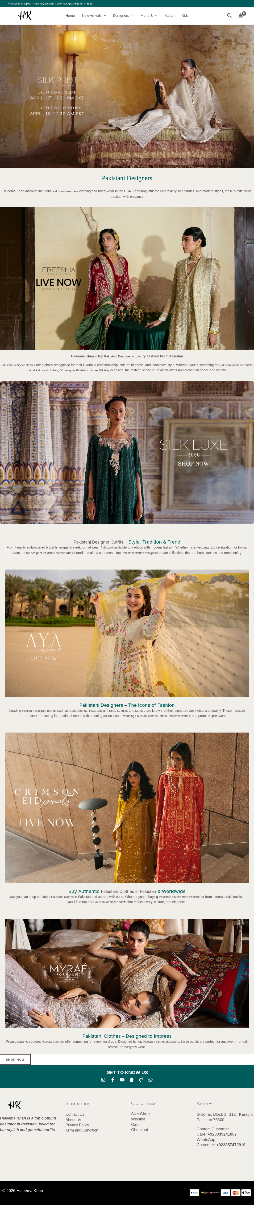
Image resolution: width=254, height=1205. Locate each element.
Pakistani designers (65, 191)
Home (70, 16)
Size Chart (140, 1114)
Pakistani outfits (110, 547)
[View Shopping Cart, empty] (241, 16)
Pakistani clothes (60, 897)
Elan (121, 710)
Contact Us (75, 1115)
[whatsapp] (150, 1080)
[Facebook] (112, 1080)
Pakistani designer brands (42, 710)
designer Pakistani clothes (88, 370)
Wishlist (138, 1119)
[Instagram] (103, 1080)
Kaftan (169, 16)
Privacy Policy (77, 1125)
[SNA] (131, 1080)
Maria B (149, 16)
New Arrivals (94, 16)
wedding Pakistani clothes (147, 716)
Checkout (139, 1130)
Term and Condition (82, 1130)
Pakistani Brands (29, 716)
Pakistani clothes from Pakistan (181, 897)
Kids (185, 16)
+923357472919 (83, 3)
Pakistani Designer (117, 356)
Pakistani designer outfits (110, 902)
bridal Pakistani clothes (46, 370)
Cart (135, 1125)
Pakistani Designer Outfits (98, 542)
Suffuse (131, 710)
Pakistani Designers (127, 178)
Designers (123, 16)
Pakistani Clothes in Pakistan (129, 891)
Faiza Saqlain (106, 710)
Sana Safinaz (84, 710)
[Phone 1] (141, 1080)
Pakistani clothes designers (141, 553)
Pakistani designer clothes (21, 365)
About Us (73, 1120)
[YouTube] (122, 1080)
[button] (104, 16)
